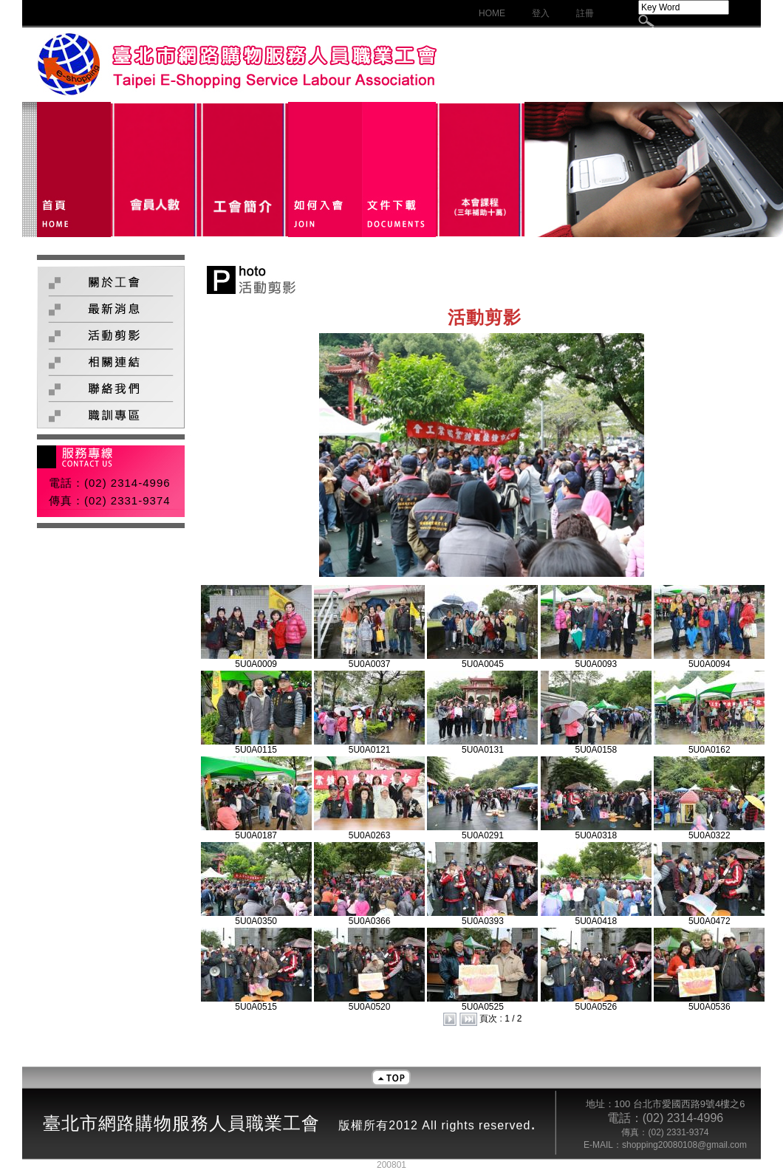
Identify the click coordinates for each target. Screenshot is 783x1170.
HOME (492, 13)
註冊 (585, 13)
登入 (541, 13)
